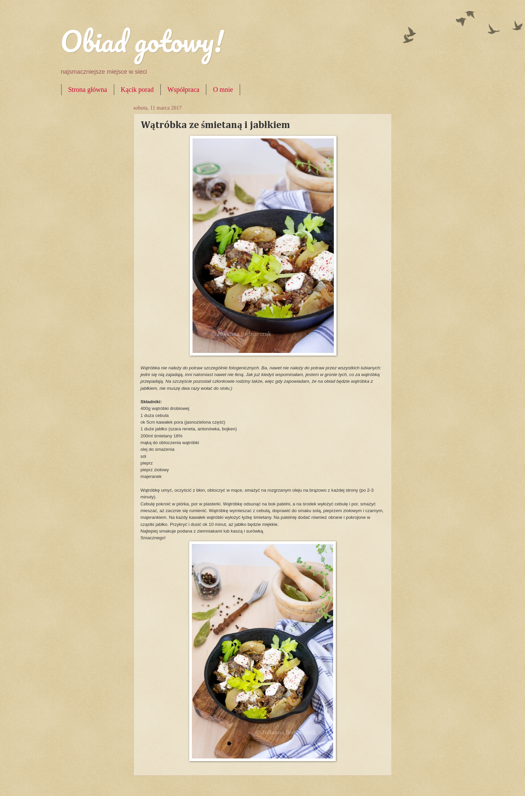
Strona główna (87, 89)
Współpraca (183, 89)
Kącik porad (137, 89)
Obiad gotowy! (142, 40)
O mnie (223, 89)
